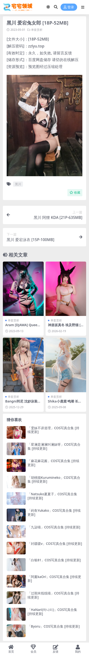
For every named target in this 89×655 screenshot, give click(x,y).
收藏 (75, 192)
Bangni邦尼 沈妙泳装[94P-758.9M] (22, 403)
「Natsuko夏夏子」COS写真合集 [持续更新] (52, 496)
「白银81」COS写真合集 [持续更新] (54, 560)
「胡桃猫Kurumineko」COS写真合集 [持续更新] (54, 479)
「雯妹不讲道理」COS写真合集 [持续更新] (53, 430)
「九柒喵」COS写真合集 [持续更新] (54, 527)
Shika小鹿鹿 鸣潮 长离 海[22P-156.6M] (65, 403)
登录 (69, 7)
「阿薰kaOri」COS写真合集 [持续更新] (54, 578)
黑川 (18, 184)
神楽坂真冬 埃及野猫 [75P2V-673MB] (65, 327)
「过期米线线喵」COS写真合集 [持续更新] (53, 595)
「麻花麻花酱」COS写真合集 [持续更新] (53, 463)
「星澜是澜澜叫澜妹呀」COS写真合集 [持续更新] (54, 446)
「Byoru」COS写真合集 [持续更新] (54, 626)
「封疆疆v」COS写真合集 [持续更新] (55, 543)
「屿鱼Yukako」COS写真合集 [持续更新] (54, 512)
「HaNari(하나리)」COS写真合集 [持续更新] (52, 611)
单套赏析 (36, 30)
